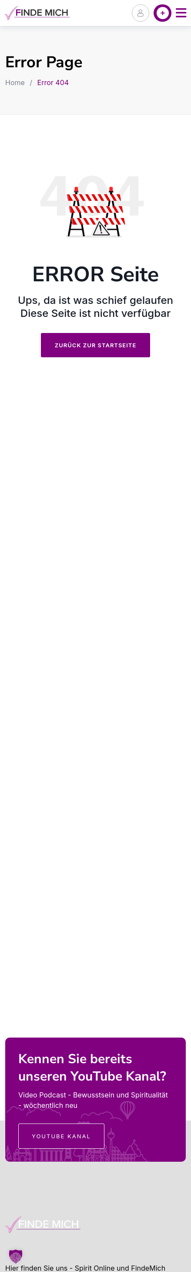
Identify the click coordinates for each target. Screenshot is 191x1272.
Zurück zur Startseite (96, 345)
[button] (15, 1256)
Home (15, 82)
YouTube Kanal (61, 1136)
